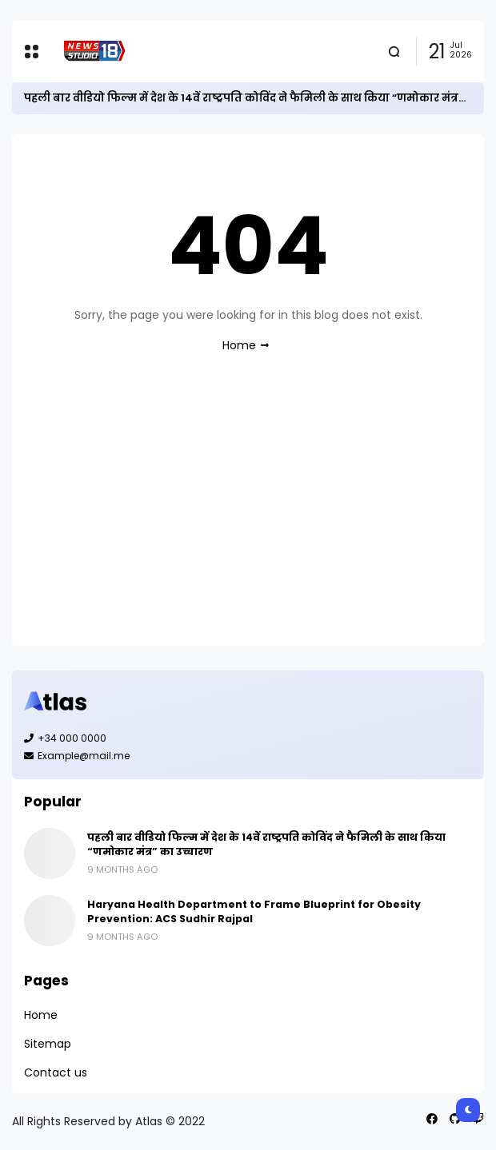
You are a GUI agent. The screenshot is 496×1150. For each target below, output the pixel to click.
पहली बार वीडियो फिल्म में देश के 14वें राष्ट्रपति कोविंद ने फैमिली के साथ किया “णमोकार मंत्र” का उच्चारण (266, 844)
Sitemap (47, 1044)
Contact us (55, 1072)
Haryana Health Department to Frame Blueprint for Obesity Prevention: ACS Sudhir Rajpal (254, 911)
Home (239, 345)
